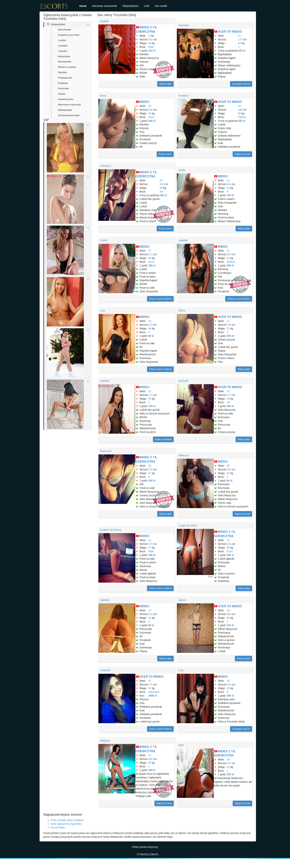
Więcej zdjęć (165, 84)
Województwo (131, 5)
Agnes (182, 600)
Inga (180, 744)
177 (229, 394)
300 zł (230, 335)
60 (149, 258)
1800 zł (152, 695)
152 (150, 614)
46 (228, 688)
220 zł (241, 50)
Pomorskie (63, 88)
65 (239, 113)
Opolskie (62, 72)
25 (161, 180)
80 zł (151, 335)
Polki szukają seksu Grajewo (67, 820)
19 (149, 321)
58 (161, 187)
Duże (151, 117)
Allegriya (105, 740)
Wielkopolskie (65, 110)
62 (239, 43)
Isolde (181, 170)
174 (150, 324)
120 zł (230, 625)
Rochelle (183, 380)
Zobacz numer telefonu (160, 299)
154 (229, 684)
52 (228, 187)
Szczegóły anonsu (241, 84)
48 (149, 43)
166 (150, 109)
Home (83, 5)
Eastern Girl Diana (110, 529)
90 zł (229, 480)
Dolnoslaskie (64, 29)
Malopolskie (64, 56)
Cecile (103, 240)
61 (228, 258)
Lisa (102, 310)
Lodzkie (62, 40)
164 (229, 184)
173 (240, 39)
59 (149, 398)
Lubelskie (63, 45)
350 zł (151, 265)
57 (149, 547)
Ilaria (103, 95)
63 (149, 113)
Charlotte (183, 25)
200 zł (151, 120)
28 (149, 105)
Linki (146, 5)
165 (229, 254)
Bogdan (104, 21)
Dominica (105, 165)
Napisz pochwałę (163, 439)
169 (240, 109)
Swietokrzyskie (65, 99)
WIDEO (144, 101)
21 (239, 35)
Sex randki (161, 5)
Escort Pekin (58, 827)
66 (228, 617)
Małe (151, 46)
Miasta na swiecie (67, 67)
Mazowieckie (64, 61)
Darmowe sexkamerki (104, 5)
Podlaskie (63, 83)
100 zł (151, 50)
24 (228, 180)
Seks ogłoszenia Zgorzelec (66, 823)
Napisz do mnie (242, 154)
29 (228, 465)
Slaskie (61, 94)
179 (150, 469)
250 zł (241, 120)
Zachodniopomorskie (69, 115)
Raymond (105, 451)
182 (150, 39)
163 (162, 184)
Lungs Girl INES (187, 525)
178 (229, 324)
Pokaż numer (165, 154)
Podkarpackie (65, 78)
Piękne (242, 117)
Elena (181, 310)
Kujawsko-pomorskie (68, 35)
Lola (180, 670)
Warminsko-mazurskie (69, 104)
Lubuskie (62, 51)
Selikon (231, 261)
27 (149, 35)
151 (229, 543)
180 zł (151, 555)
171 (150, 254)
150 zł (163, 195)
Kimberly (183, 95)
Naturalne (154, 691)
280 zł (230, 774)
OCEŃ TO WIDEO (230, 31)
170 (150, 543)
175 (150, 684)
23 (228, 391)
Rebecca (183, 455)
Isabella (182, 240)
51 (228, 328)
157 (229, 763)
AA (161, 191)
